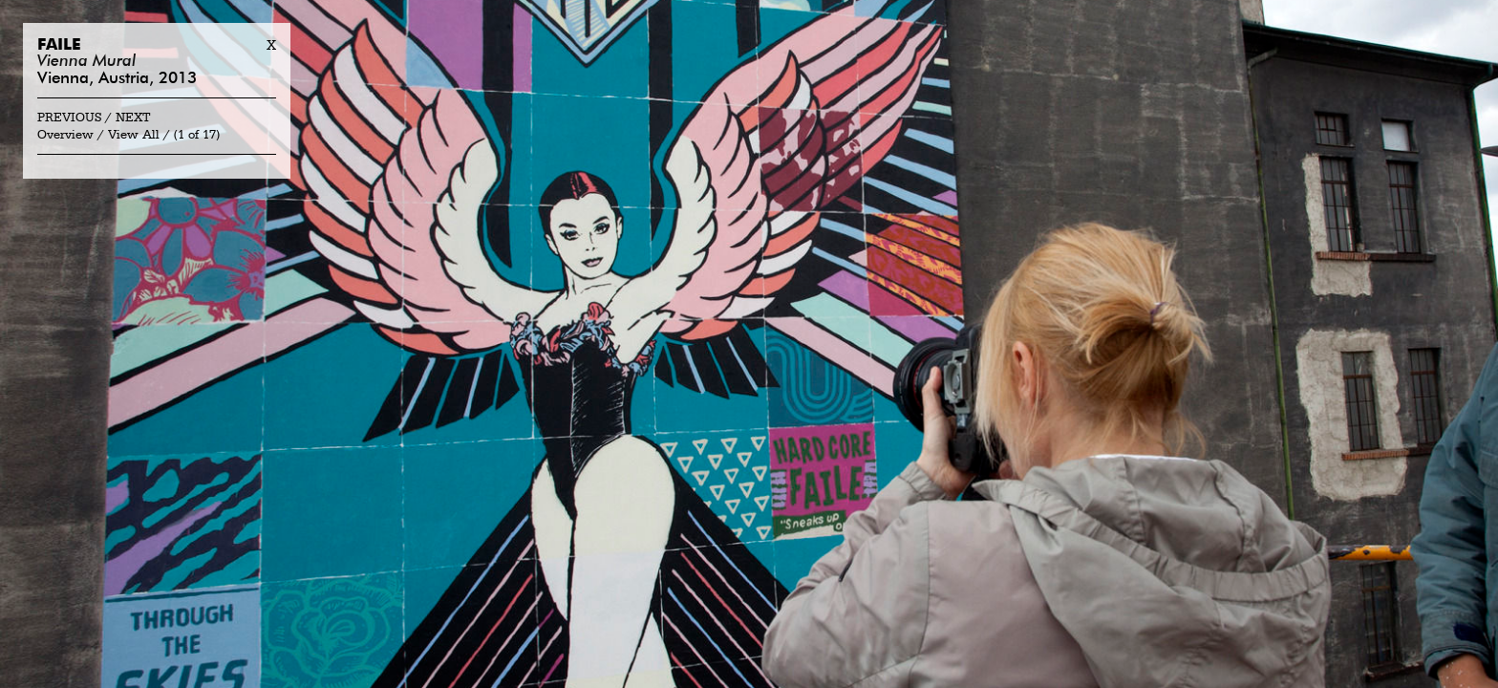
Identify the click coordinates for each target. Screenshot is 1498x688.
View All (134, 135)
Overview (65, 135)
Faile (59, 45)
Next (133, 118)
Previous (69, 118)
